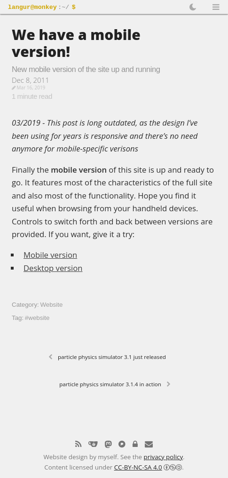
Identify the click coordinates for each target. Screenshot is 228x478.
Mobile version (50, 254)
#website (37, 317)
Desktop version (53, 268)
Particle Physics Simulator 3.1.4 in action (110, 384)
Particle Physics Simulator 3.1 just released (112, 356)
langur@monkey (32, 7)
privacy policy (163, 456)
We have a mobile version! (76, 43)
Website (51, 304)
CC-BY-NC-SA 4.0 (138, 466)
